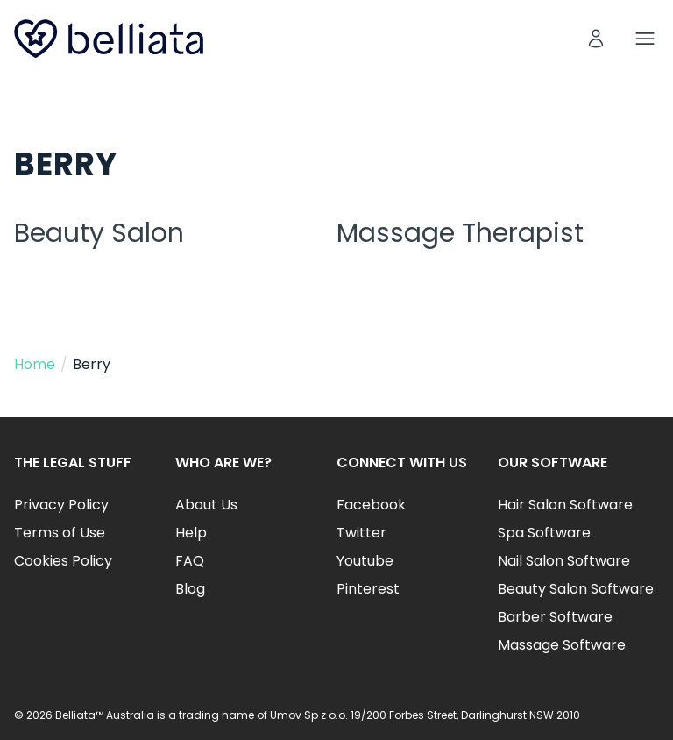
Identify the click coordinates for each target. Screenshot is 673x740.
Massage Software (562, 645)
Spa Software (544, 533)
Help (191, 533)
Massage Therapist (460, 233)
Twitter (361, 533)
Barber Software (555, 617)
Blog (190, 589)
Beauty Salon (99, 233)
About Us (206, 505)
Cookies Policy (63, 561)
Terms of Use (59, 533)
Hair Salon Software (565, 505)
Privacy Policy (61, 505)
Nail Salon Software (564, 561)
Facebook (371, 505)
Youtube (364, 561)
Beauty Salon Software (576, 589)
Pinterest (368, 589)
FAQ (189, 561)
